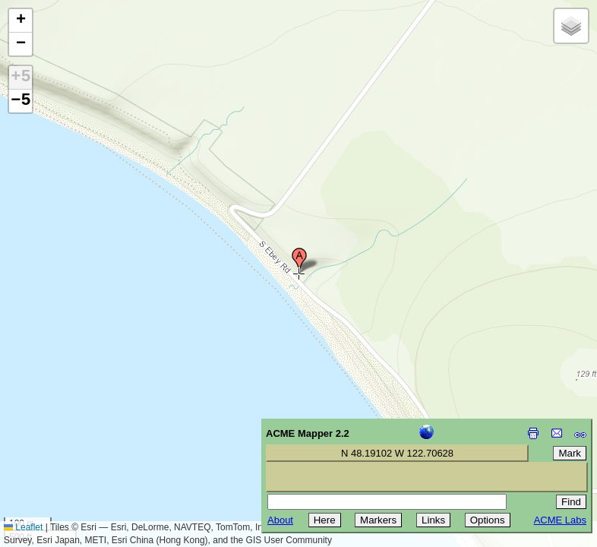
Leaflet (23, 527)
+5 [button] (20, 77)
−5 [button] (20, 101)
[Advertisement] (80, 439)
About (280, 520)
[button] (299, 261)
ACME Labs (560, 520)
